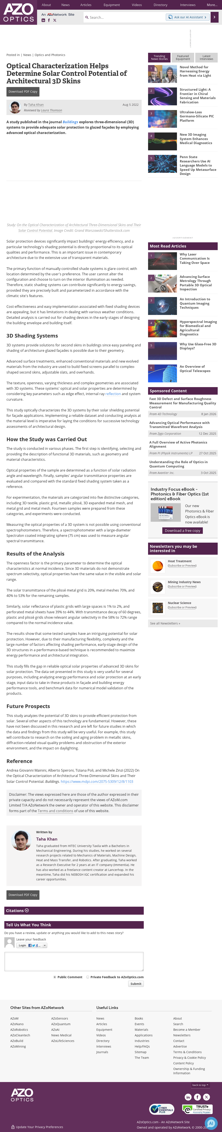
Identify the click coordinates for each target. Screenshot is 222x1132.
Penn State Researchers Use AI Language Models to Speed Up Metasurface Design (198, 164)
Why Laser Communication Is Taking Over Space (195, 256)
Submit (136, 984)
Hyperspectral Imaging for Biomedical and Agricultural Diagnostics (198, 326)
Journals (102, 1052)
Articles (101, 1024)
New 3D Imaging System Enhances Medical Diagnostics (196, 138)
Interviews (103, 1047)
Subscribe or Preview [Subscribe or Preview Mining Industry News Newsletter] (182, 582)
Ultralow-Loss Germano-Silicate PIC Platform (197, 116)
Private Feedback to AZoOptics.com (117, 977)
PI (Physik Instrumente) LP (175, 449)
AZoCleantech (20, 1035)
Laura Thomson (51, 110)
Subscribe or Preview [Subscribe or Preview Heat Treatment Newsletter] (182, 561)
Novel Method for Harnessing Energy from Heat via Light (195, 71)
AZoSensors (59, 1019)
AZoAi (55, 1030)
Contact (178, 1041)
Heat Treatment (180, 556)
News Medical (61, 1035)
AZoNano (16, 1024)
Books (139, 1019)
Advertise (180, 1047)
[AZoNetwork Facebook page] (49, 20)
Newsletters (182, 1035)
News (27, 55)
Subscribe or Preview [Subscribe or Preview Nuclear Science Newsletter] (182, 603)
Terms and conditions (55, 810)
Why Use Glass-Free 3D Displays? (198, 344)
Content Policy (183, 1063)
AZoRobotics (19, 1030)
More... (211, 5)
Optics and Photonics (50, 55)
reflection (113, 394)
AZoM (14, 1019)
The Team (142, 1058)
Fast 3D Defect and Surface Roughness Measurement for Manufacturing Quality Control (182, 401)
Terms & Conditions (187, 1052)
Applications (144, 1035)
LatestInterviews (206, 57)
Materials (141, 1030)
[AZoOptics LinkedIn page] (43, 20)
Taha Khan (46, 839)
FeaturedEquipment (183, 57)
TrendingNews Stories (159, 57)
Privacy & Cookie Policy (189, 1058)
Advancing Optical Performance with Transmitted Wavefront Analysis (179, 422)
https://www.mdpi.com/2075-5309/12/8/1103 (97, 781)
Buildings (70, 122)
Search (178, 1024)
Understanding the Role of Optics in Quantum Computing (178, 460)
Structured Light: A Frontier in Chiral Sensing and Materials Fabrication (198, 95)
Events (139, 1024)
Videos (101, 1035)
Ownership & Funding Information (189, 1071)
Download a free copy (182, 526)
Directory (102, 1041)
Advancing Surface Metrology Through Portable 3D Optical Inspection (196, 281)
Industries (142, 1041)
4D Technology (167, 412)
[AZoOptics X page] (54, 20)
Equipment (104, 1030)
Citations (17, 910)
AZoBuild (16, 1041)
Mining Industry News (184, 577)
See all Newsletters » (165, 619)
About (177, 1019)
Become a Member (186, 1030)
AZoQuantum (60, 1024)
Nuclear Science (179, 598)
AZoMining (18, 1047)
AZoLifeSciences (62, 1041)
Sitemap (141, 1052)
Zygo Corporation (169, 430)
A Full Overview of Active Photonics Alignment (178, 441)
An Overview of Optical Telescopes (195, 367)
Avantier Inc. (166, 468)
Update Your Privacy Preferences (37, 1126)
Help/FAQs (142, 1047)
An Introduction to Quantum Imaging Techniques (195, 301)
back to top (200, 1085)
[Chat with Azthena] (211, 1123)
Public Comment (70, 977)
